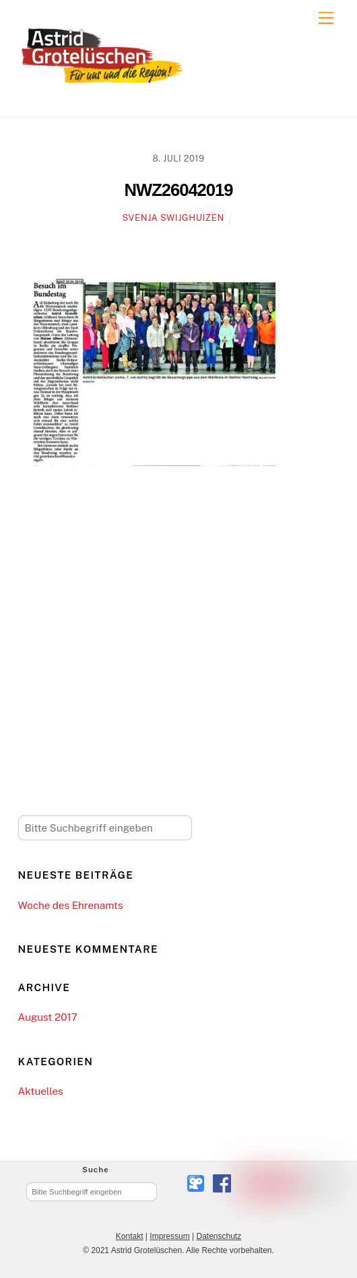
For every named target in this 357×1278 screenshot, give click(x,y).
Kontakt (129, 1236)
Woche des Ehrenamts (70, 905)
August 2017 (47, 1017)
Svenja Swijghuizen (173, 218)
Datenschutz (218, 1236)
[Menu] (326, 18)
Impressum (169, 1236)
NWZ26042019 (179, 189)
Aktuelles (40, 1091)
